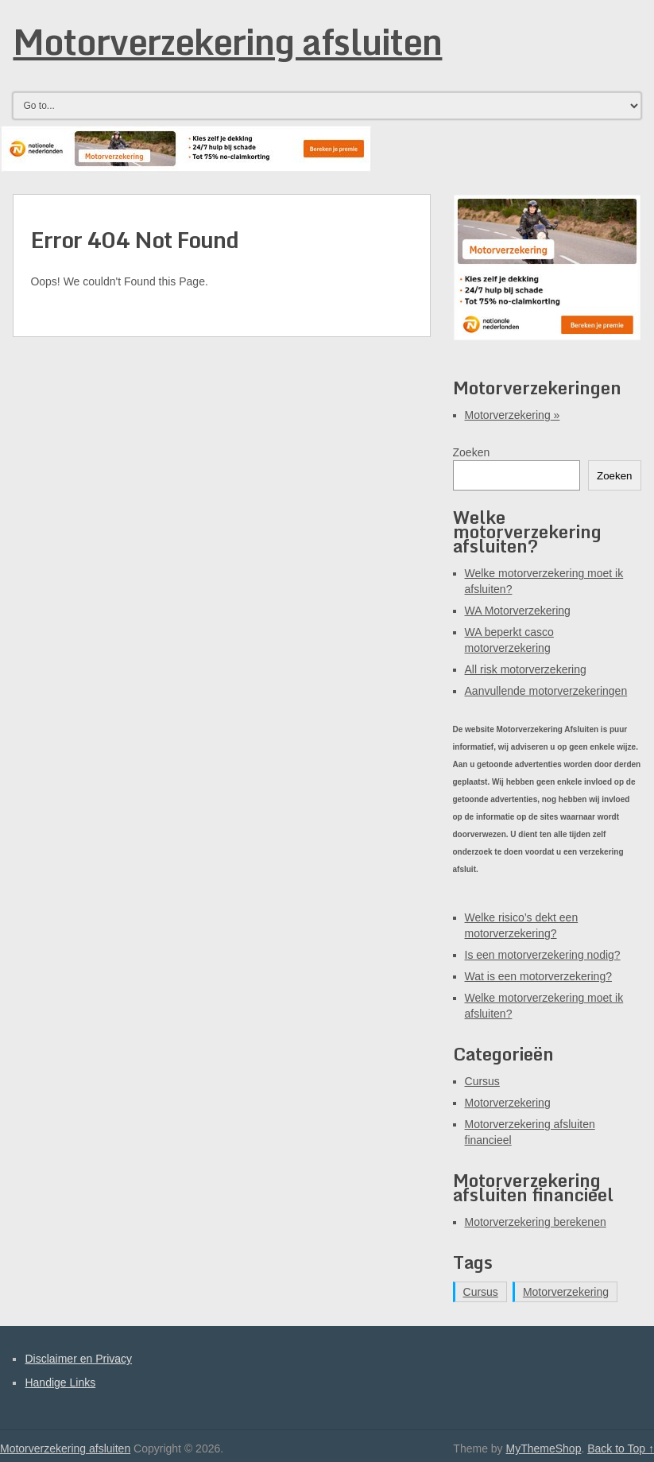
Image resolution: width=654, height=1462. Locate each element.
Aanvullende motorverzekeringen (546, 690)
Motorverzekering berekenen (535, 1222)
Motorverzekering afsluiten (227, 41)
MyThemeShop (543, 1448)
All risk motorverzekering (525, 669)
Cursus (482, 1081)
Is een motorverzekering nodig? (543, 954)
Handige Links (60, 1382)
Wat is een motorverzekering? (538, 976)
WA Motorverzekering (518, 610)
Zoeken (471, 452)
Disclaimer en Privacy (78, 1358)
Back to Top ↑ (620, 1448)
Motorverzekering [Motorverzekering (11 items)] (566, 1292)
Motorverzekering (512, 415)
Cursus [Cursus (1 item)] (480, 1292)
